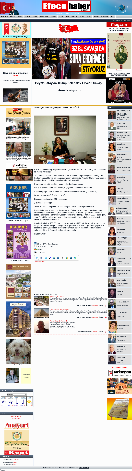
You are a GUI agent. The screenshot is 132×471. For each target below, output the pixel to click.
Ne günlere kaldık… (123, 274)
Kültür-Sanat (44, 16)
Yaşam (61, 16)
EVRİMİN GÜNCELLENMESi (123, 263)
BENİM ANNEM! (122, 233)
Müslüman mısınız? (123, 305)
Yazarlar (81, 16)
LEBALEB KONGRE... (120, 361)
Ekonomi (28, 16)
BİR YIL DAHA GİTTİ (123, 171)
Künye (89, 16)
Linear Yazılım (84, 468)
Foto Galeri (104, 16)
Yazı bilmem (121, 340)
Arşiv (112, 16)
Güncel (12, 16)
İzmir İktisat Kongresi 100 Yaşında (123, 222)
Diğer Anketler (16, 418)
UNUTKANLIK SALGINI (121, 350)
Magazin (74, 16)
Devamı (26, 377)
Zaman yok (120, 316)
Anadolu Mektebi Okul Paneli (122, 284)
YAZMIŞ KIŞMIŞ (122, 192)
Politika (20, 16)
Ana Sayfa (4, 16)
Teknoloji (53, 16)
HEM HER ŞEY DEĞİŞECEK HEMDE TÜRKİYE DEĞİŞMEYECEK (123, 116)
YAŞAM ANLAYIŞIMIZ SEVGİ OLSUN (124, 159)
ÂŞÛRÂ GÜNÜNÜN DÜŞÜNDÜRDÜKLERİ (123, 212)
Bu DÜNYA (120, 328)
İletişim (96, 16)
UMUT (119, 253)
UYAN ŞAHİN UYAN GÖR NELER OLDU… (123, 137)
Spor (67, 16)
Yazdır (43, 252)
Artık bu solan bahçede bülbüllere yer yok (123, 243)
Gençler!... (120, 295)
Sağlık (35, 16)
